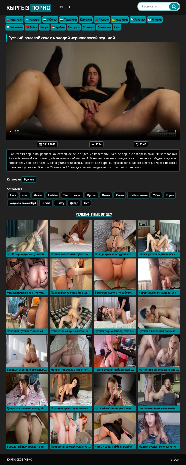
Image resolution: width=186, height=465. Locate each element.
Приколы (88, 27)
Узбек (156, 195)
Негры (44, 27)
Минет (106, 195)
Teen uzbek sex (72, 195)
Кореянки (15, 27)
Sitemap (175, 459)
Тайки (31, 27)
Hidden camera (138, 195)
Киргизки (14, 19)
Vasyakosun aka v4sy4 (23, 203)
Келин (120, 195)
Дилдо (74, 203)
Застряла (74, 27)
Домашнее (104, 27)
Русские (102, 19)
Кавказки (86, 19)
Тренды (64, 7)
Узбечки (50, 19)
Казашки (33, 19)
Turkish (45, 203)
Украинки (120, 19)
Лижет (38, 195)
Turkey (60, 203)
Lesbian (53, 195)
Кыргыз (28, 8)
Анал (117, 27)
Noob (24, 195)
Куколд (91, 195)
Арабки (58, 27)
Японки (155, 19)
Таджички (68, 19)
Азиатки (138, 19)
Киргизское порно (19, 459)
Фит (86, 203)
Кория (170, 195)
